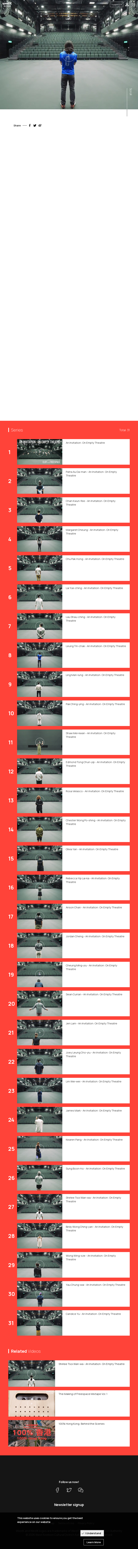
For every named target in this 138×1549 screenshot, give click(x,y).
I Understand (93, 1533)
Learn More (94, 1542)
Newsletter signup (69, 1504)
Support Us (116, 4)
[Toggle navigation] (133, 4)
